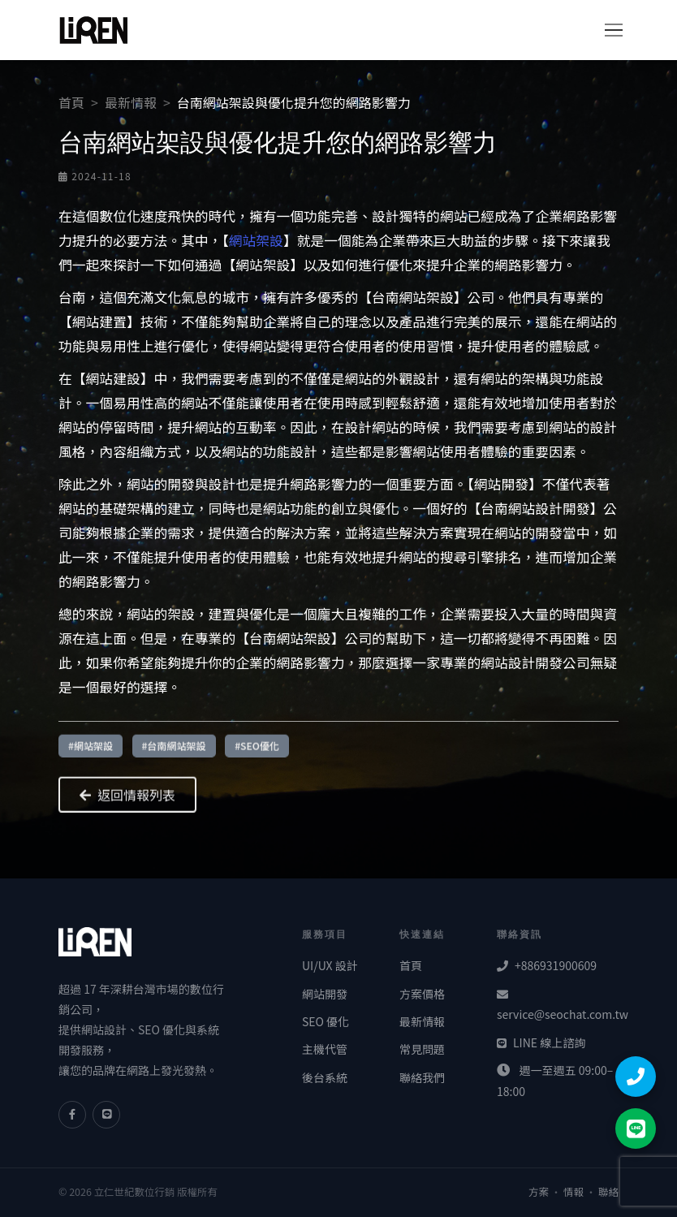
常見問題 (422, 1049)
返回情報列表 (127, 799)
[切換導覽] (608, 30)
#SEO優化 (257, 750)
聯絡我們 (422, 1077)
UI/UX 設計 (330, 965)
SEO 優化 (325, 1021)
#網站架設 (90, 750)
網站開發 (324, 994)
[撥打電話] (635, 1076)
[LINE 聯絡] (635, 1128)
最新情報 (131, 102)
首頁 (71, 102)
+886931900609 (547, 965)
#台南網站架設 (174, 750)
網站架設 (256, 240)
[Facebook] (72, 1115)
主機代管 (324, 1049)
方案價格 (422, 994)
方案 (538, 1192)
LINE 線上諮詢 (541, 1042)
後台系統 (324, 1077)
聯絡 (608, 1192)
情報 (573, 1192)
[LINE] (106, 1115)
